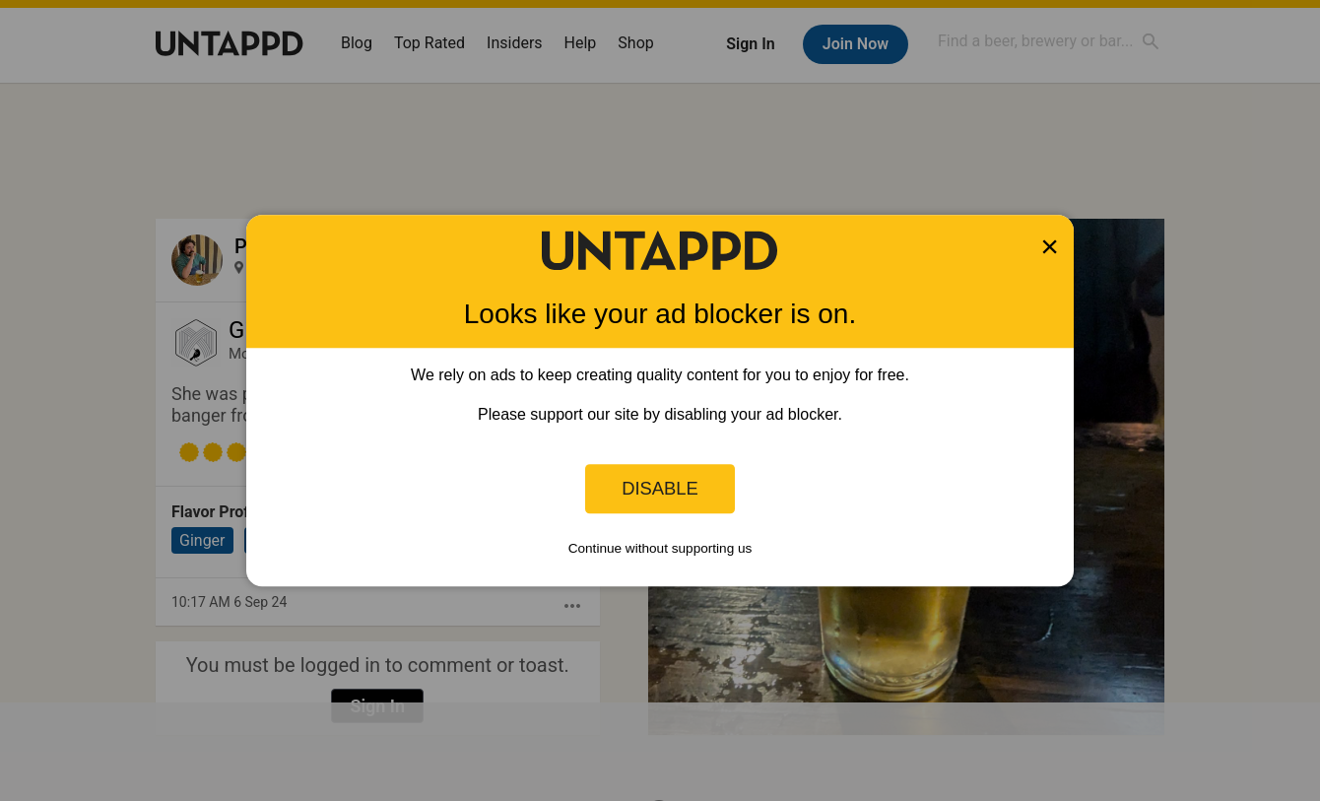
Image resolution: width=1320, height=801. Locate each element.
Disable (660, 488)
